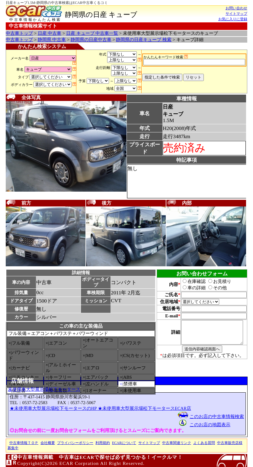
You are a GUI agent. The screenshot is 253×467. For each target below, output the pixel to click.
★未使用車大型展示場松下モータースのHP (54, 408)
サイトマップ (236, 13)
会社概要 (47, 443)
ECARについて (124, 443)
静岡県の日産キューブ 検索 (143, 39)
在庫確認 (190, 281)
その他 (214, 287)
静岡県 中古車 (52, 39)
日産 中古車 (50, 33)
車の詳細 (190, 287)
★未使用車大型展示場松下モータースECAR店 (144, 408)
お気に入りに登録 (232, 19)
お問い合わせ (236, 8)
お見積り (216, 281)
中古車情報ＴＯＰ (23, 443)
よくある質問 (204, 443)
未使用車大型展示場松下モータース (44, 389)
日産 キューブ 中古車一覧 (92, 33)
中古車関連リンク (176, 443)
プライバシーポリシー (75, 443)
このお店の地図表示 (210, 424)
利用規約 (102, 443)
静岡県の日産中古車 (91, 39)
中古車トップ (19, 33)
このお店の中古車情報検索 (217, 416)
